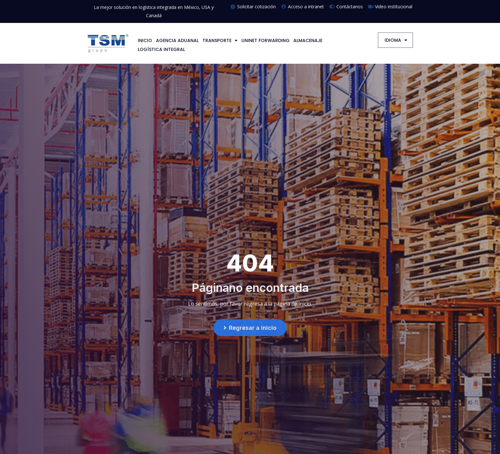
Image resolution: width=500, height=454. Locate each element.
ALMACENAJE (307, 40)
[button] (250, 329)
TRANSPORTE (220, 40)
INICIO (145, 40)
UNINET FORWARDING (265, 40)
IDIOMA (396, 40)
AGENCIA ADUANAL (177, 40)
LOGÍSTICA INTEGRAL (161, 49)
